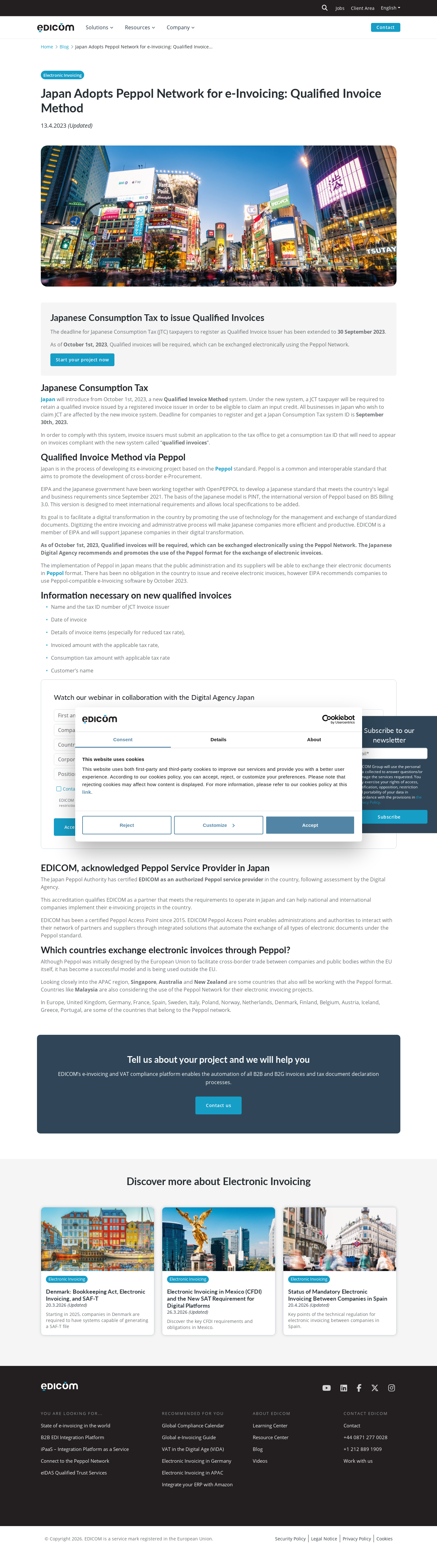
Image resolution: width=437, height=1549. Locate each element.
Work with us (358, 1461)
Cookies (384, 1539)
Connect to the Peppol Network (75, 1461)
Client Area (363, 8)
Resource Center (270, 1437)
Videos (260, 1461)
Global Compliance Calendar (193, 1425)
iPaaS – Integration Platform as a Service (85, 1449)
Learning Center (270, 1425)
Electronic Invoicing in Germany (196, 1461)
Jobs (340, 8)
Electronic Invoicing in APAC (192, 1472)
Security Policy (290, 1539)
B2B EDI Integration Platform (72, 1437)
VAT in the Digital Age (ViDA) (193, 1449)
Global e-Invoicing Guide (189, 1437)
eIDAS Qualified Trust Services (74, 1472)
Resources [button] (137, 27)
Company (178, 27)
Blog (64, 47)
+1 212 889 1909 (363, 1449)
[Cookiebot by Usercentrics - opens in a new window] (327, 719)
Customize (219, 825)
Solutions (97, 27)
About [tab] (314, 739)
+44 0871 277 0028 (366, 1437)
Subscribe (389, 817)
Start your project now (82, 360)
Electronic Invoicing (62, 75)
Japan (48, 399)
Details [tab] (219, 739)
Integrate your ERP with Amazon (197, 1484)
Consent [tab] (123, 739)
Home (47, 47)
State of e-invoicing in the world (75, 1425)
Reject (127, 825)
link (86, 792)
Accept (310, 825)
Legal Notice (324, 1539)
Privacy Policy (357, 1539)
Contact (385, 27)
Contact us (218, 1105)
